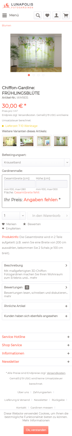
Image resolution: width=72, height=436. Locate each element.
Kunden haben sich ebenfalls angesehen (31, 316)
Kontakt (21, 407)
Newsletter (41, 399)
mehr (33, 278)
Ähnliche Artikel (14, 306)
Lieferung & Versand (17, 399)
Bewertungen (13, 287)
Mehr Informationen (36, 420)
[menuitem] (10, 15)
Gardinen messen (42, 407)
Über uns (23, 392)
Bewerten (32, 224)
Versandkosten (26, 115)
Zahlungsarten (42, 392)
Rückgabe (58, 399)
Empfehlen (11, 228)
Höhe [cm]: (51, 182)
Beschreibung (13, 265)
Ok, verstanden (36, 430)
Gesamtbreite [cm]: (19, 182)
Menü (10, 14)
